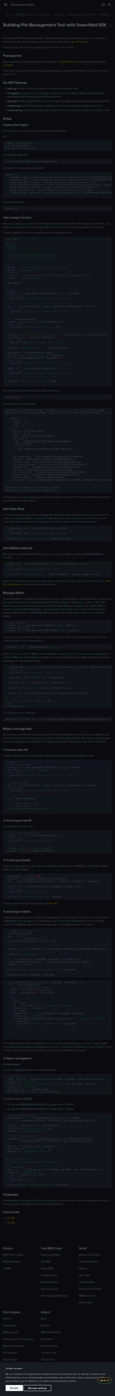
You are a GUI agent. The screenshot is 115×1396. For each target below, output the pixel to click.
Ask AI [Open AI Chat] (105, 1380)
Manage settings (37, 1388)
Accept (14, 1388)
